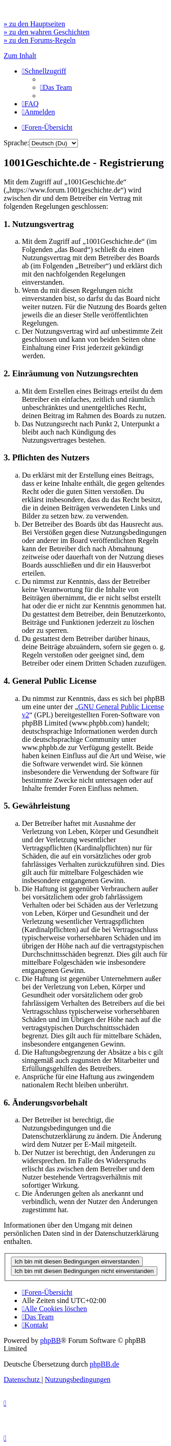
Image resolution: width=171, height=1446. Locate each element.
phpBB (50, 1340)
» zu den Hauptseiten (34, 24)
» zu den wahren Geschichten (46, 32)
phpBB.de (104, 1364)
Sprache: (16, 143)
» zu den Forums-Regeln (40, 40)
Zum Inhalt (20, 55)
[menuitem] (56, 87)
